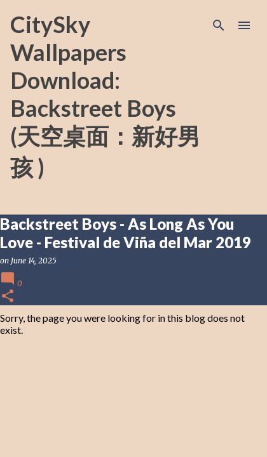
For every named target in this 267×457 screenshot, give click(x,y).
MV (69, 261)
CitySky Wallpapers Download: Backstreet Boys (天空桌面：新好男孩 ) (105, 95)
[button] (7, 296)
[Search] (218, 25)
